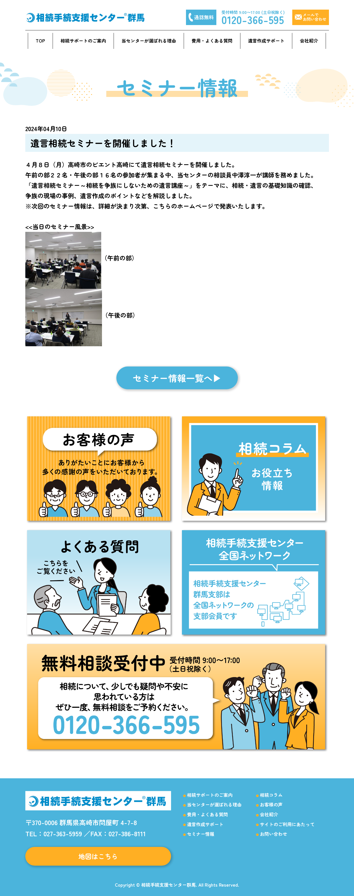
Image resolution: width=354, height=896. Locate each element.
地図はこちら (98, 856)
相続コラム (271, 794)
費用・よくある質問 (212, 40)
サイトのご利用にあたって (287, 824)
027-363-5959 (63, 833)
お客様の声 (271, 804)
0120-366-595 (252, 19)
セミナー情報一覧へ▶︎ (177, 377)
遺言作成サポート (266, 40)
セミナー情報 (200, 833)
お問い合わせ (273, 833)
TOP (40, 40)
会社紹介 (309, 40)
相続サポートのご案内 (83, 40)
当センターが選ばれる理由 (148, 40)
